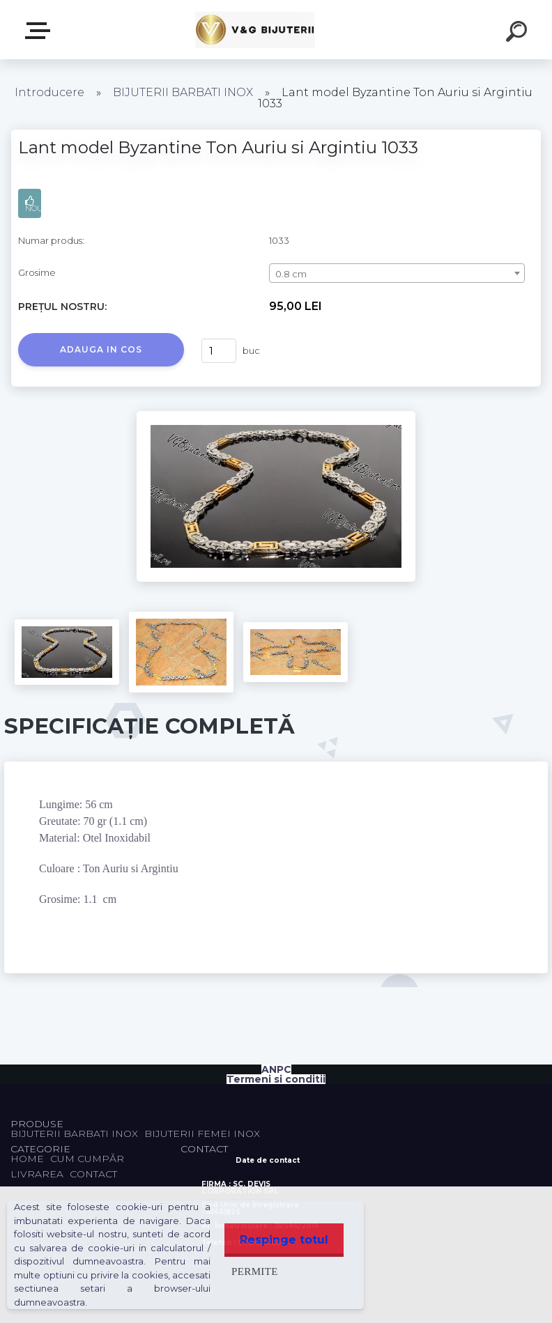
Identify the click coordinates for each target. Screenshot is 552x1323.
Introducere (49, 92)
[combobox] (397, 273)
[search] (518, 33)
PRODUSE (40, 30)
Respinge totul (282, 1239)
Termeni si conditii (276, 1079)
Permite (250, 1271)
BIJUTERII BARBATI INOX (184, 92)
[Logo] (255, 29)
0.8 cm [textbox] (291, 273)
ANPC (276, 1069)
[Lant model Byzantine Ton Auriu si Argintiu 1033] (276, 416)
